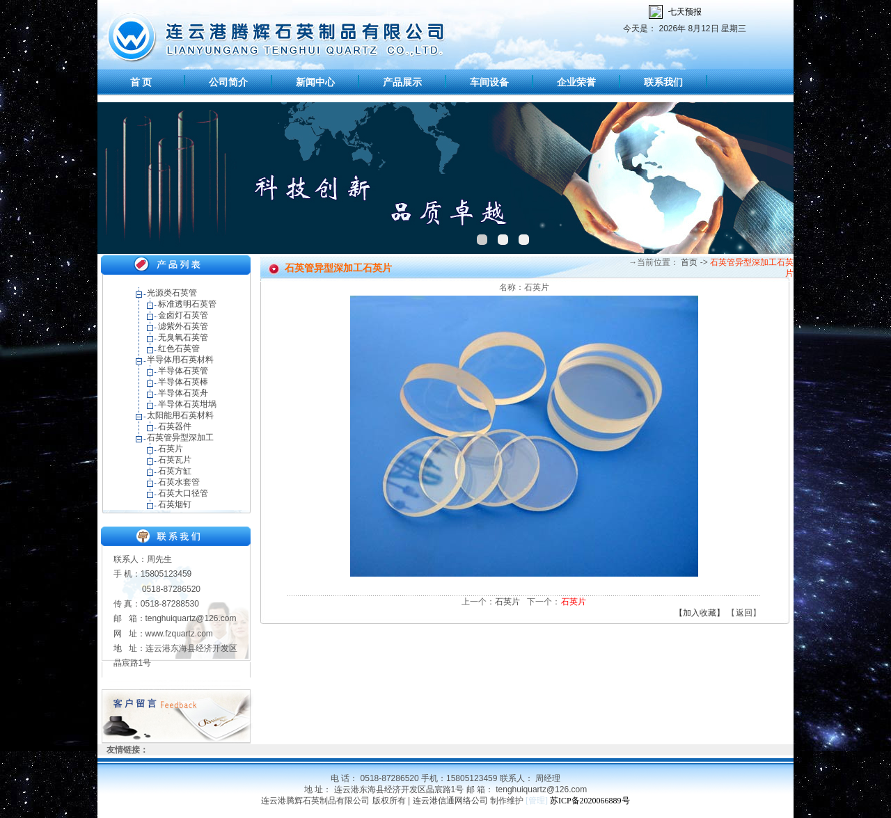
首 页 (141, 82)
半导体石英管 (183, 371)
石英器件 (174, 426)
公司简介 (228, 82)
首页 (688, 262)
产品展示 (402, 82)
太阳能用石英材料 (180, 415)
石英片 (170, 449)
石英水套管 (179, 482)
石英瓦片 (174, 460)
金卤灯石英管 (183, 315)
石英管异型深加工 (180, 437)
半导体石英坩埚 (187, 404)
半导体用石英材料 (180, 359)
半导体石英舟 (183, 393)
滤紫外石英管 (183, 326)
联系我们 (663, 82)
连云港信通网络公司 (450, 800)
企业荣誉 (576, 82)
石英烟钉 (174, 504)
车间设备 (489, 82)
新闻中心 (315, 82)
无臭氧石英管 (183, 337)
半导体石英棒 (183, 382)
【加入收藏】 (700, 613)
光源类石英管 (172, 293)
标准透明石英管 (187, 304)
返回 (744, 613)
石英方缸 (174, 471)
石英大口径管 (183, 493)
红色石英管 (179, 348)
